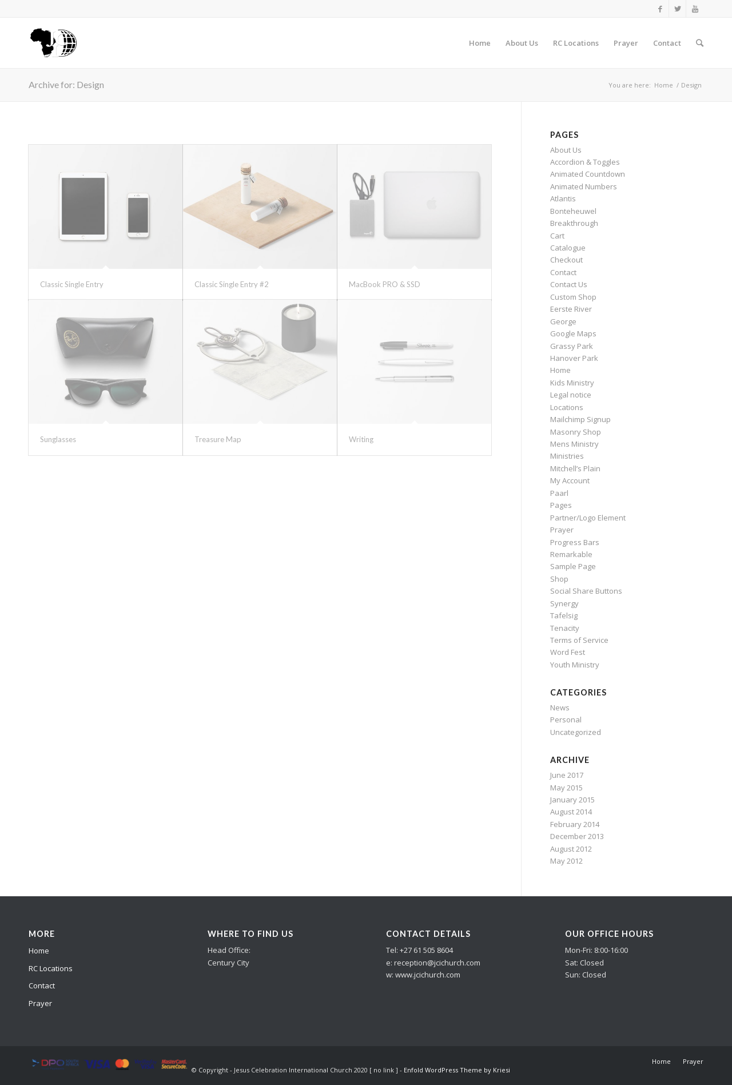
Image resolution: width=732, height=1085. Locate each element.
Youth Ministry (574, 664)
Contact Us (568, 284)
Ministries (567, 456)
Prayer (562, 529)
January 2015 (572, 799)
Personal (566, 719)
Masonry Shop (575, 432)
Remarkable (571, 554)
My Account (570, 480)
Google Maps (573, 333)
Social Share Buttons (586, 591)
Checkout (566, 260)
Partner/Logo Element (588, 517)
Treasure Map (217, 439)
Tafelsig (564, 615)
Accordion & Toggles (585, 162)
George (563, 321)
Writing (361, 439)
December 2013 (577, 836)
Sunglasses (58, 439)
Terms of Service (579, 640)
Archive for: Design (66, 84)
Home (663, 85)
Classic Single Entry (72, 284)
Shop (559, 579)
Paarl (559, 493)
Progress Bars (574, 542)
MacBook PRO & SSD (384, 284)
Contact (563, 272)
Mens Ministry (574, 444)
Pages (561, 505)
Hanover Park (574, 358)
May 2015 (566, 787)
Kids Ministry (572, 382)
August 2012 (571, 849)
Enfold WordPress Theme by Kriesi (457, 1070)
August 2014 (571, 811)
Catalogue (568, 248)
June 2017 (566, 775)
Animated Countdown (587, 174)
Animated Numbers (583, 186)
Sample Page (573, 566)
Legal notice (570, 395)
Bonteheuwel (573, 211)
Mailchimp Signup (580, 419)
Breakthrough (574, 223)
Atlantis (563, 198)
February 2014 (574, 824)
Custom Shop (573, 297)
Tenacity (564, 628)
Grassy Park (571, 346)
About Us (566, 150)
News (560, 707)
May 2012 (566, 861)
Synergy (564, 603)
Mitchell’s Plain (575, 468)
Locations (566, 407)
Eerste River (571, 309)
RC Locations (51, 968)
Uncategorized (575, 732)
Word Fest (567, 652)
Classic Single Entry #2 (231, 284)
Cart (557, 235)
